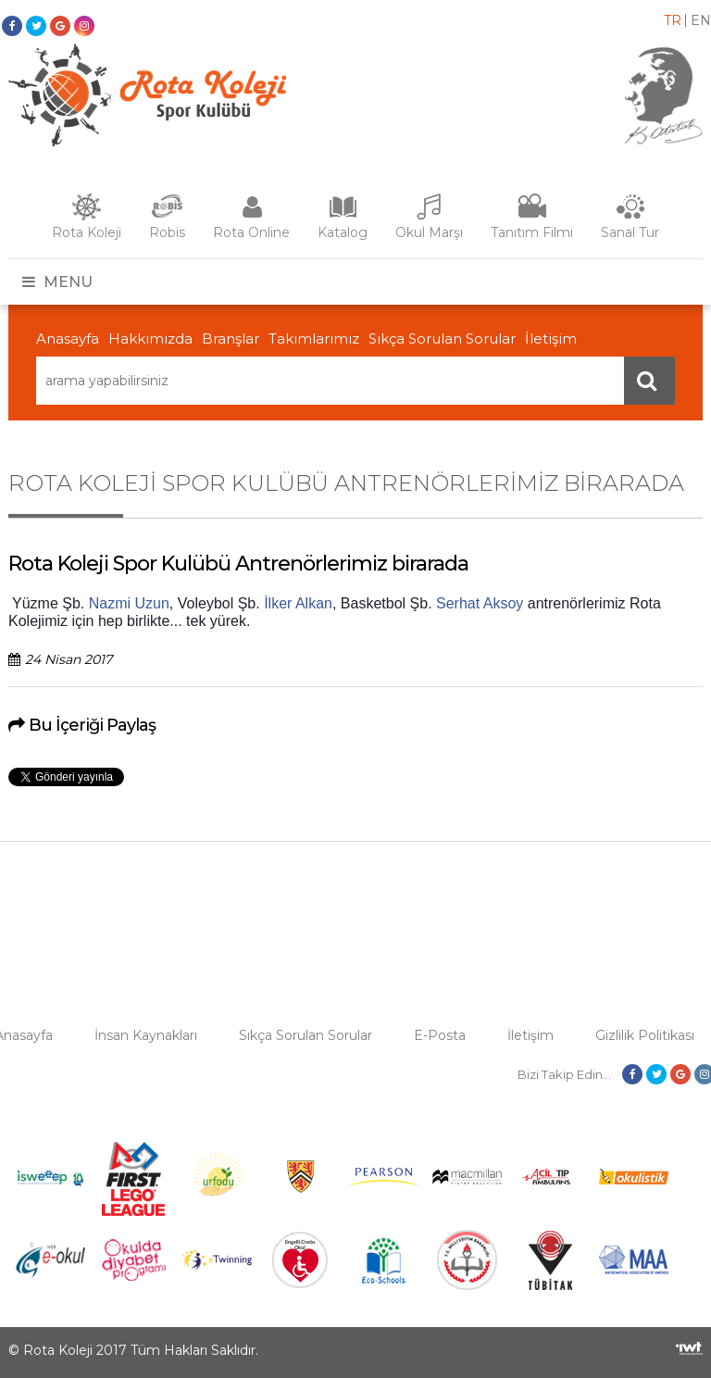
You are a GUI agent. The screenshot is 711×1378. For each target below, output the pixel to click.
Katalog (343, 232)
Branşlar (230, 338)
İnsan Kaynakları (145, 1035)
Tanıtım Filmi (532, 232)
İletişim (551, 338)
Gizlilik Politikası (644, 1035)
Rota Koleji (86, 232)
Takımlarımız (313, 338)
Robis (167, 232)
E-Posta (440, 1035)
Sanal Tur (630, 232)
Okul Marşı (429, 232)
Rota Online (251, 232)
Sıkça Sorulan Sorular (442, 338)
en (701, 20)
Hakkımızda (150, 338)
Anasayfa (67, 338)
